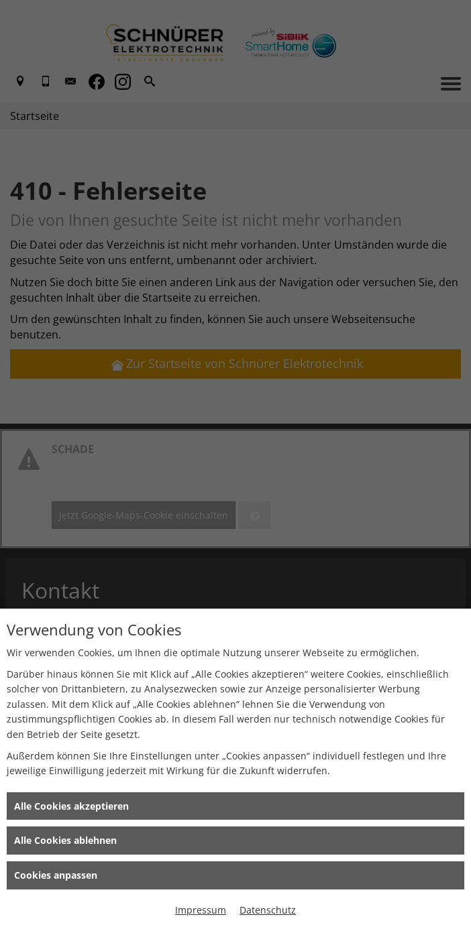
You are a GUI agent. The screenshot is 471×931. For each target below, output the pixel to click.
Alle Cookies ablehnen (65, 840)
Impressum (200, 910)
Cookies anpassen (55, 875)
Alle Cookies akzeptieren (71, 806)
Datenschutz (268, 910)
